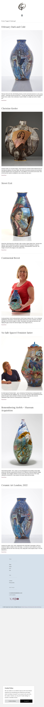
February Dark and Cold (13, 27)
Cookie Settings (12, 701)
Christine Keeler (9, 108)
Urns (10, 568)
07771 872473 (12, 594)
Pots (10, 570)
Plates (10, 566)
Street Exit (6, 183)
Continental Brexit (10, 258)
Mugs (10, 564)
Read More (3, 100)
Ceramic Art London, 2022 (14, 485)
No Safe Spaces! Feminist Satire (17, 332)
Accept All (26, 701)
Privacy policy (11, 582)
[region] (18, 695)
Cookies (10, 580)
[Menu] (22, 15)
